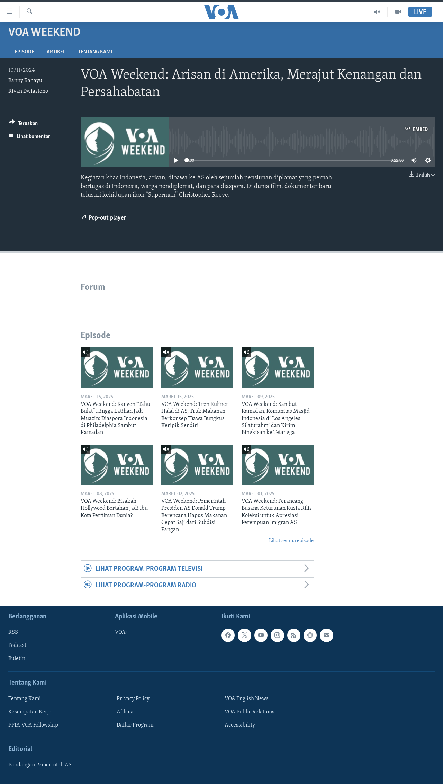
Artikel (56, 52)
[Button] (23, 124)
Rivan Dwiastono (28, 91)
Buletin (16, 659)
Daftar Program (135, 725)
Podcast (17, 645)
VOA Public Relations (249, 712)
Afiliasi (125, 712)
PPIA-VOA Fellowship (33, 725)
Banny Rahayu (25, 80)
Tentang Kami (95, 52)
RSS (13, 632)
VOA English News (247, 699)
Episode (24, 52)
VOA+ (121, 632)
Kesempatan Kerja (30, 712)
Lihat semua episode (291, 540)
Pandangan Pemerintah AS (40, 765)
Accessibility (240, 725)
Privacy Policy (133, 699)
